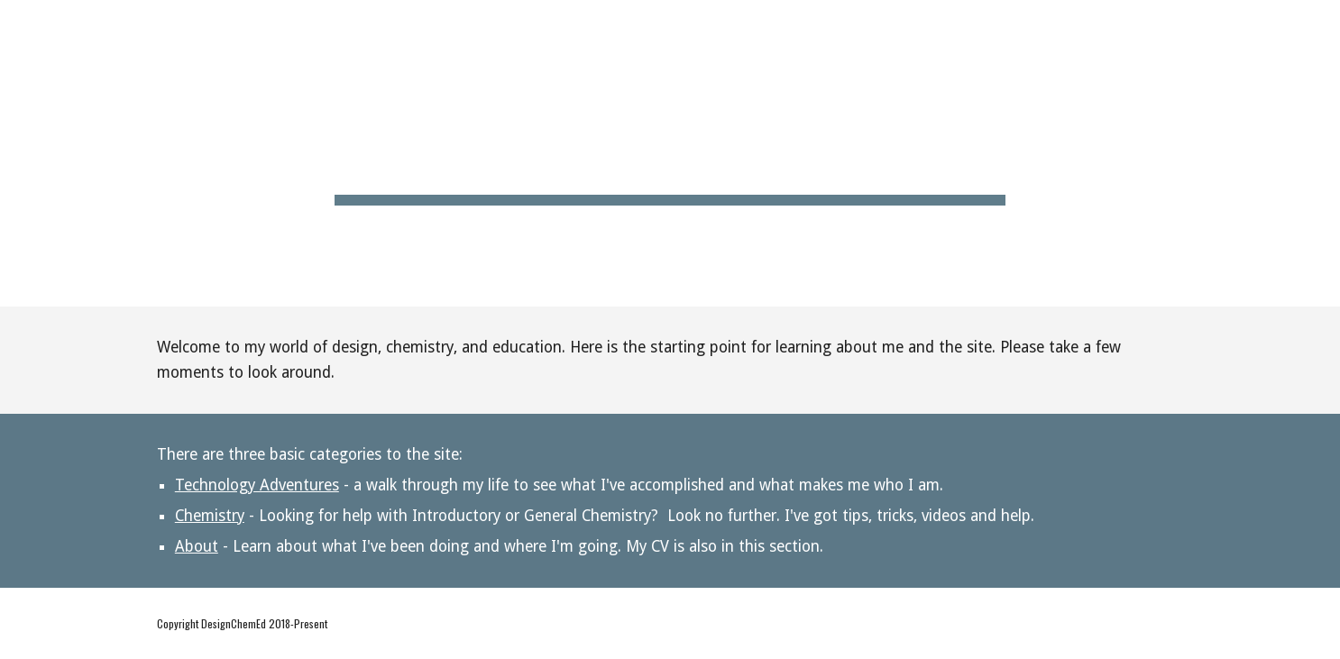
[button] (1318, 25)
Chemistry (209, 516)
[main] (670, 153)
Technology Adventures (257, 485)
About (196, 546)
